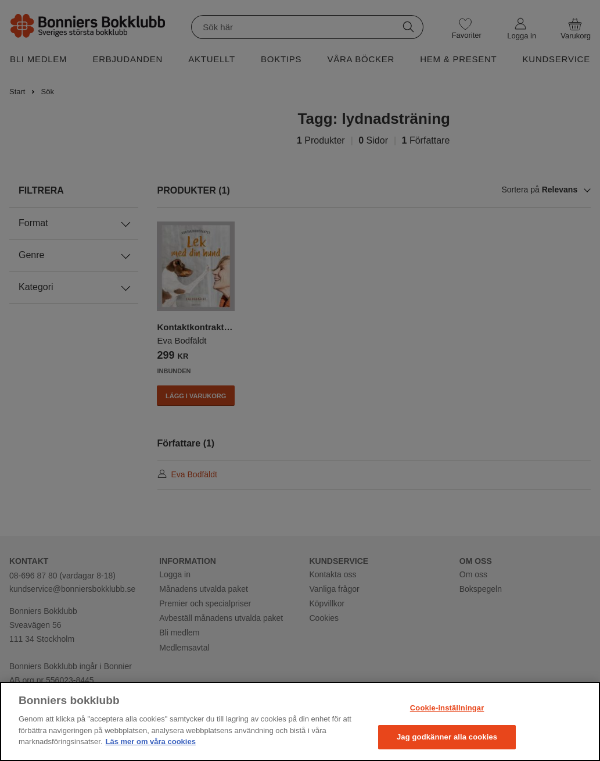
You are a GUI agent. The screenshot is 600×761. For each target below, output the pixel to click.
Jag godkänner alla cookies (447, 737)
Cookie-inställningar (447, 707)
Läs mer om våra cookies (151, 741)
